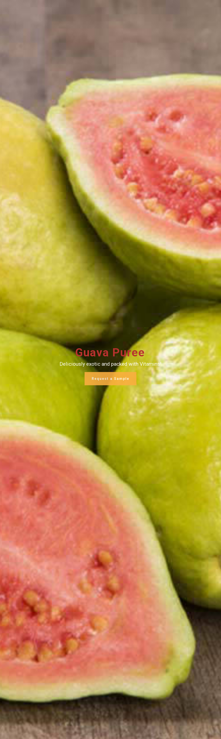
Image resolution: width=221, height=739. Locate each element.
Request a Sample (110, 380)
